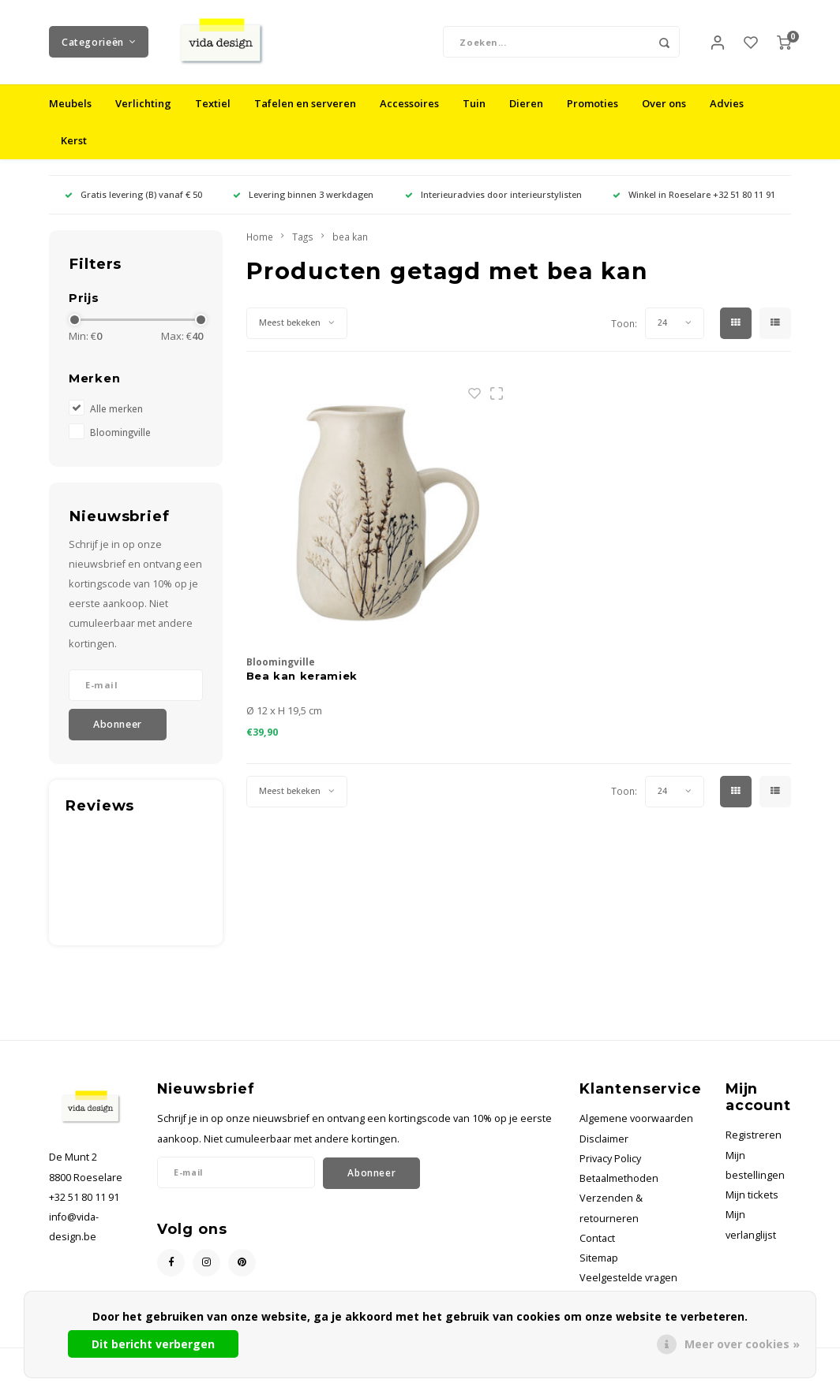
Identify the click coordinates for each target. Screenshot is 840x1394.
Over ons (664, 113)
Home (259, 246)
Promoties (592, 113)
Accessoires (409, 113)
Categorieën (99, 47)
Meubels (70, 113)
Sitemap (598, 1268)
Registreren (754, 1145)
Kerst (74, 151)
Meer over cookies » (742, 1343)
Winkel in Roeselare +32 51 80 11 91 (694, 205)
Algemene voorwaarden (636, 1128)
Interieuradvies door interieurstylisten (493, 205)
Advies (727, 113)
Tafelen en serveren (305, 113)
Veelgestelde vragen (628, 1288)
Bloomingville (120, 441)
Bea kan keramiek (302, 685)
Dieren (526, 113)
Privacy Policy (610, 1169)
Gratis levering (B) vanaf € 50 (133, 205)
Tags (302, 246)
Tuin (474, 113)
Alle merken (116, 418)
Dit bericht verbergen (153, 1343)
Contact (597, 1248)
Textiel (213, 113)
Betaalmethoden (618, 1188)
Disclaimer (603, 1149)
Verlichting (143, 113)
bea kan (350, 246)
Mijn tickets (752, 1205)
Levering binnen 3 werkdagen (303, 205)
